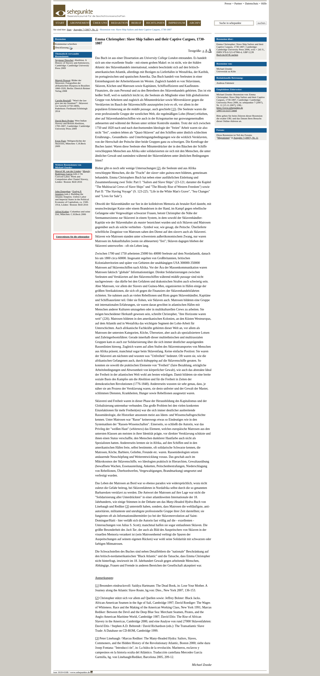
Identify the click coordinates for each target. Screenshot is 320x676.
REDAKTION (119, 22)
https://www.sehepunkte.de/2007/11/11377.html (229, 109)
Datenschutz (251, 3)
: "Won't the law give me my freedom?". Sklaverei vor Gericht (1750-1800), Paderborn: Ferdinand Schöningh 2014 (71, 105)
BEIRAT (136, 22)
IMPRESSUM (176, 22)
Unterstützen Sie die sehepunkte (73, 236)
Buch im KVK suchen (227, 54)
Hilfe (264, 3)
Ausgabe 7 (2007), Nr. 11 (85, 29)
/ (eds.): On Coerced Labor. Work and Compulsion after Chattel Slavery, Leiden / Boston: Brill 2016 (72, 176)
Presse (228, 3)
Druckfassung (63, 48)
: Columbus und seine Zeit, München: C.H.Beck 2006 (72, 213)
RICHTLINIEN (155, 22)
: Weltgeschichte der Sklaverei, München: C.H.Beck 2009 (70, 143)
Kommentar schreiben (66, 44)
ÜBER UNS (100, 22)
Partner (238, 3)
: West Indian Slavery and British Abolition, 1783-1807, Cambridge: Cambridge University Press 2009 (72, 124)
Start (69, 29)
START (60, 22)
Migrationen (224, 137)
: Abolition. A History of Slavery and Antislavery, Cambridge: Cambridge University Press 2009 (72, 64)
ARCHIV (194, 22)
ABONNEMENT (80, 22)
